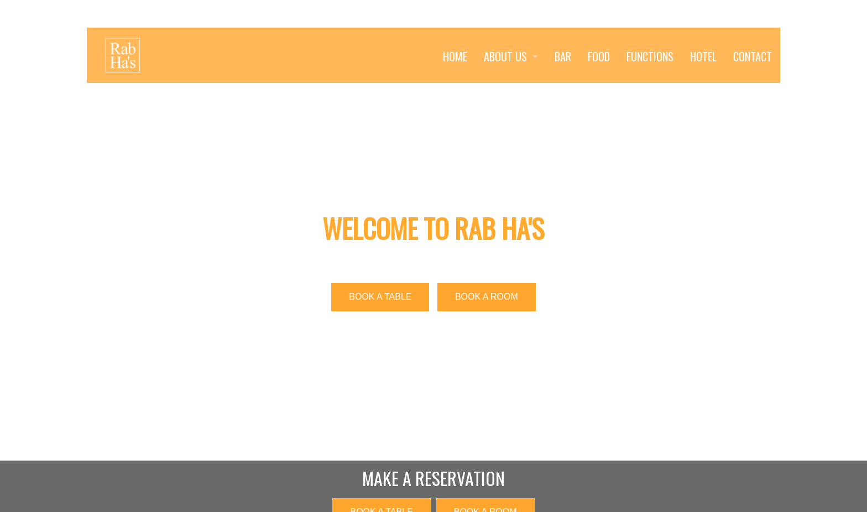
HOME (455, 56)
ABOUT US (505, 56)
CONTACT (752, 56)
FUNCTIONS (649, 56)
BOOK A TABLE (380, 296)
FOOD (599, 56)
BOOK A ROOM (486, 296)
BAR (563, 56)
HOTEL (703, 56)
